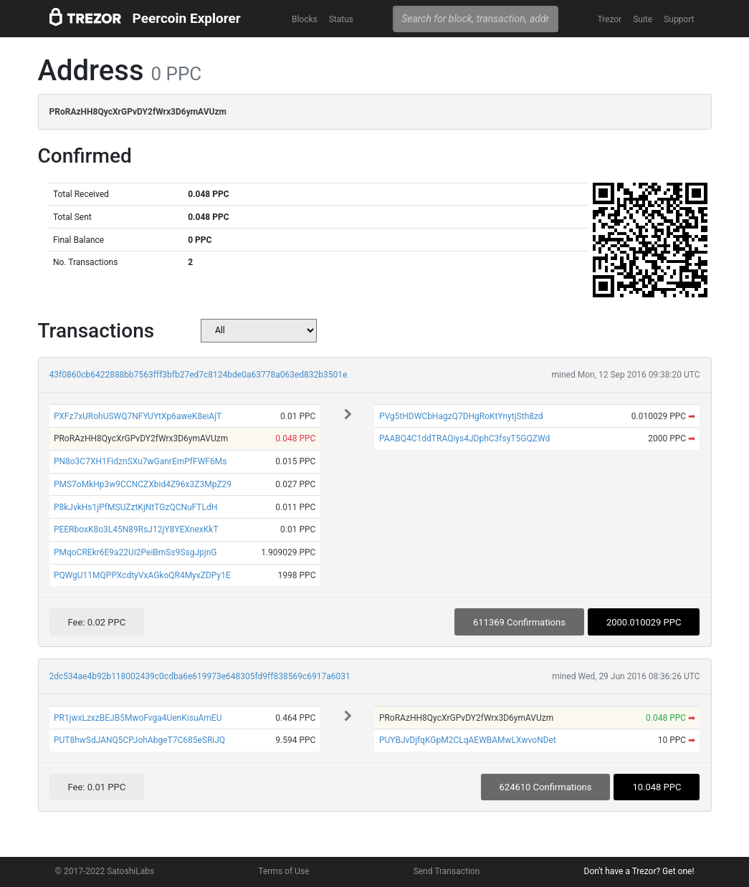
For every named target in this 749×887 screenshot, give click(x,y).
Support (679, 19)
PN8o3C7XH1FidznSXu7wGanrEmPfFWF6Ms (140, 461)
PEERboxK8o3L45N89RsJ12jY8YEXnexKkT (136, 529)
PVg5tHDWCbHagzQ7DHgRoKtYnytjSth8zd (461, 416)
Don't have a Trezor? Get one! (639, 871)
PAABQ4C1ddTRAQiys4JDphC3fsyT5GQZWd (464, 438)
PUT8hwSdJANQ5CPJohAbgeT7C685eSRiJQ (139, 740)
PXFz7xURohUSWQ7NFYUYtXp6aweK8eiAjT (137, 416)
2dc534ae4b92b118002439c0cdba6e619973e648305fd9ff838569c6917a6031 (199, 676)
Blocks (305, 19)
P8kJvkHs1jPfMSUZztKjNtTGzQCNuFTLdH (135, 507)
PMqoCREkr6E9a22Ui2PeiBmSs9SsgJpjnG (135, 552)
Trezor (609, 19)
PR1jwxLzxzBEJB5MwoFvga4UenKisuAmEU (138, 718)
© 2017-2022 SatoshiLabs (105, 871)
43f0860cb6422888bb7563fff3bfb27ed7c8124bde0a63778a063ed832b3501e (198, 375)
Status (341, 19)
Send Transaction (447, 871)
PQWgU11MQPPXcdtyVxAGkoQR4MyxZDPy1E (142, 575)
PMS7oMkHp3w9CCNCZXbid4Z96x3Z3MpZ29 (143, 484)
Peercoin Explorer (187, 18)
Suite (642, 19)
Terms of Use (283, 871)
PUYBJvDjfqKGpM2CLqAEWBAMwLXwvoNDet (467, 740)
